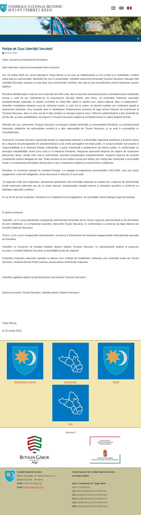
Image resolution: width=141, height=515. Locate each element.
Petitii (116, 363)
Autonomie (70, 363)
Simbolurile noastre (25, 363)
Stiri (70, 405)
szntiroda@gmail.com (33, 487)
